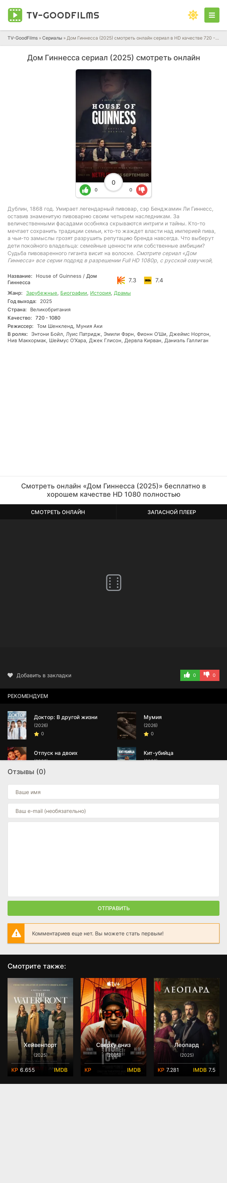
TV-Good (63, 15)
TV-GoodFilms (23, 38)
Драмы (122, 293)
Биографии (73, 293)
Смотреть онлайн (58, 512)
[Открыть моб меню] (211, 15)
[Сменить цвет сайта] (193, 15)
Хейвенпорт (40, 1044)
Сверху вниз (113, 1044)
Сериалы (52, 38)
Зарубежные (41, 293)
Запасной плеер (171, 512)
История (100, 293)
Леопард (186, 1044)
